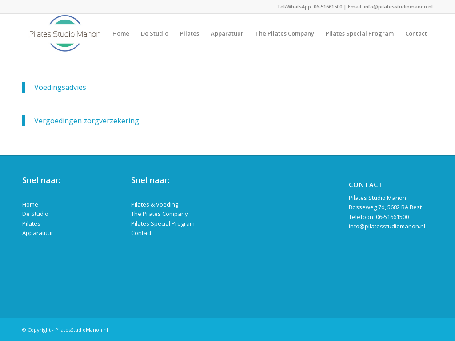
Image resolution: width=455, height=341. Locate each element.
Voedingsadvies (60, 87)
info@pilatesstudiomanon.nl (398, 6)
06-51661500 (328, 6)
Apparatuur (37, 233)
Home (30, 204)
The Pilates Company (159, 214)
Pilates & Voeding (154, 204)
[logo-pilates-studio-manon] (65, 33)
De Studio (35, 214)
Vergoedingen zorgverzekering (86, 121)
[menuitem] (121, 33)
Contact (141, 233)
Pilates (31, 223)
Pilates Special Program (163, 223)
